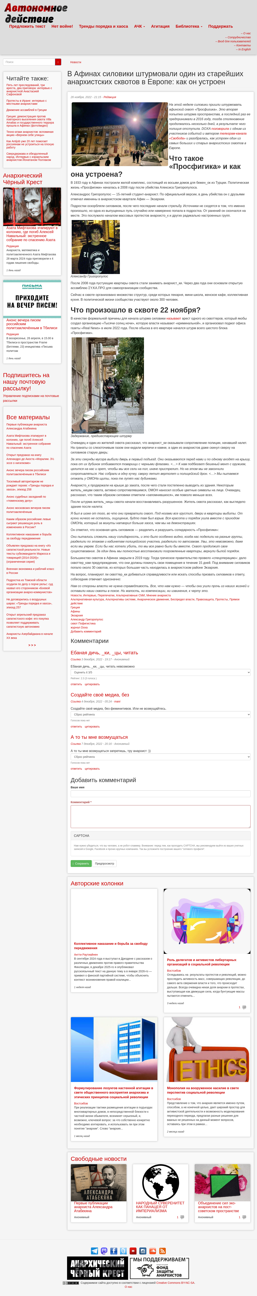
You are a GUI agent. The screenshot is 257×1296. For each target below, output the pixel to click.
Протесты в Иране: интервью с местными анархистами (26, 102)
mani (117, 701)
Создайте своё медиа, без (100, 694)
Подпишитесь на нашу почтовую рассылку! (26, 382)
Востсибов (174, 970)
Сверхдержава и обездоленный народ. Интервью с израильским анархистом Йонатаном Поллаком (28, 156)
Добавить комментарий (86, 631)
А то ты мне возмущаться (99, 737)
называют (173, 318)
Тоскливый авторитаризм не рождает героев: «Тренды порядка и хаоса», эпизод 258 (30, 485)
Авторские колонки (97, 883)
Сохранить (81, 863)
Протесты (221, 599)
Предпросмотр (104, 863)
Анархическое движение (153, 599)
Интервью (89, 595)
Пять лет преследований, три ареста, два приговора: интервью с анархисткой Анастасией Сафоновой (29, 89)
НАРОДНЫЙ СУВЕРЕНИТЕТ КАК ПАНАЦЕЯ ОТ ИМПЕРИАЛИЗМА (160, 1207)
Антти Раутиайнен (86, 954)
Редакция (110, 97)
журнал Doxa (79, 627)
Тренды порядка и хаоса (103, 26)
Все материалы (28, 417)
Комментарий (81, 802)
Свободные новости (99, 1158)
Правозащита (205, 599)
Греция (75, 607)
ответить (76, 684)
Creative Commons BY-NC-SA (175, 1282)
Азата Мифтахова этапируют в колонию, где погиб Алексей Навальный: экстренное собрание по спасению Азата (32, 234)
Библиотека (189, 26)
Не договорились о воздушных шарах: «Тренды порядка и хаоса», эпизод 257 (29, 603)
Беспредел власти (183, 599)
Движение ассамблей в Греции (26, 110)
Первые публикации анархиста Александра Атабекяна (93, 1207)
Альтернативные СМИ (130, 595)
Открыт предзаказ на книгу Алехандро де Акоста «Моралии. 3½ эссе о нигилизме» (30, 459)
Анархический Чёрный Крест (22, 178)
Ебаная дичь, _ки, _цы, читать (104, 652)
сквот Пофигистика (83, 623)
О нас (128, 1286)
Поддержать (220, 26)
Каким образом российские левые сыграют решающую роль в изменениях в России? (28, 523)
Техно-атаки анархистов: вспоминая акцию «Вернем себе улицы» (29, 133)
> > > (32, 645)
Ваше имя (77, 787)
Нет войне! (62, 26)
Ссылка (76, 659)
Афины (75, 611)
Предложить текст (27, 26)
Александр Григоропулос (87, 619)
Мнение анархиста (158, 595)
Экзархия (77, 615)
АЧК (139, 26)
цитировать (92, 684)
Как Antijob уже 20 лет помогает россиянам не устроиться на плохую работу (30, 144)
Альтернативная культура (87, 599)
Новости (75, 62)
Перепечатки (106, 595)
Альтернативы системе (121, 599)
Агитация (160, 26)
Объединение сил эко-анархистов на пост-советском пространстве (218, 1207)
